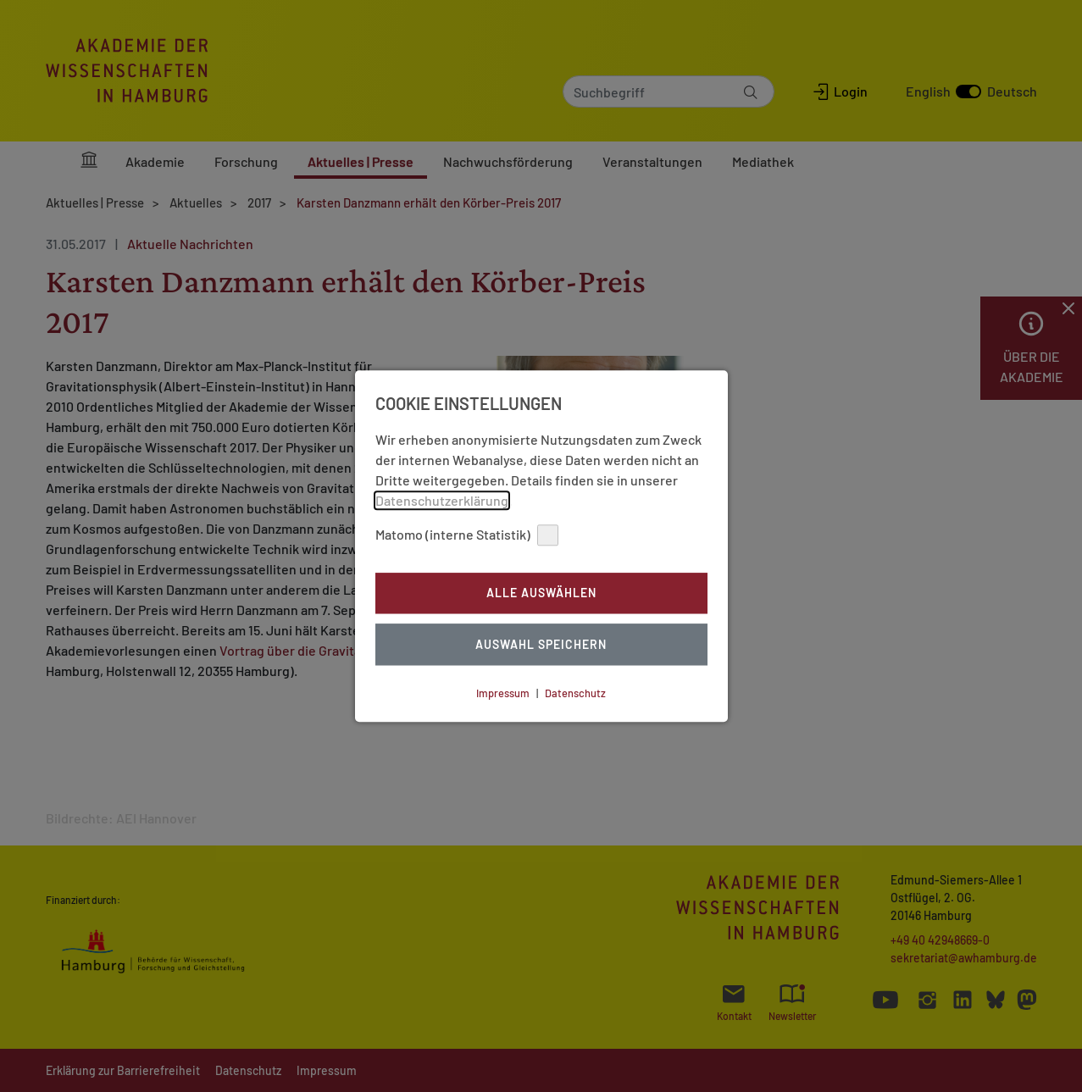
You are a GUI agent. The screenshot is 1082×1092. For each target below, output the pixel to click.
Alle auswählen (541, 593)
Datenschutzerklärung (441, 500)
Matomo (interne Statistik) (466, 535)
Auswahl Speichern (541, 644)
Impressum (503, 693)
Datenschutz (575, 693)
